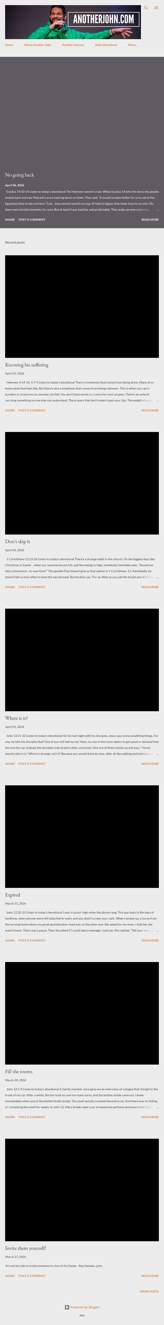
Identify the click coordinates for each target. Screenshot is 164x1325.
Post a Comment (32, 219)
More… (133, 45)
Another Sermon (73, 45)
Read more (150, 219)
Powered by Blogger (82, 1307)
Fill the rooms (18, 1071)
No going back (19, 174)
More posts (149, 1291)
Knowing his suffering (26, 364)
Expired (12, 894)
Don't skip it (17, 541)
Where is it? (16, 718)
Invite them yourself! (25, 1248)
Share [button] (10, 219)
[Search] (146, 7)
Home (9, 45)
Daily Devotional (106, 45)
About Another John (37, 45)
